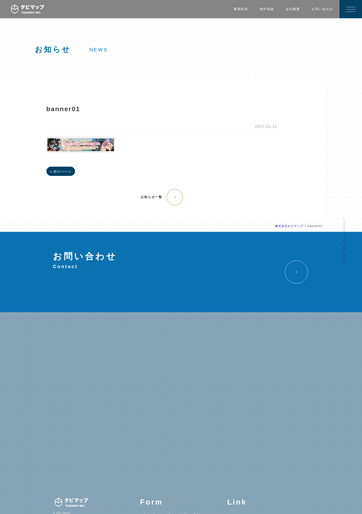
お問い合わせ (322, 9)
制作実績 (267, 9)
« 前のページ (61, 171)
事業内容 (241, 9)
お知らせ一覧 (151, 197)
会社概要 (293, 9)
